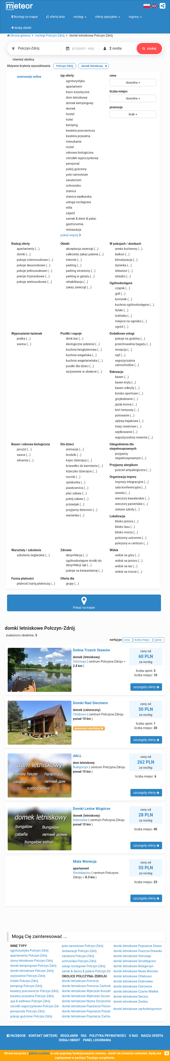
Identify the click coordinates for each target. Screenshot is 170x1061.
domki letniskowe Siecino (130, 996)
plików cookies (39, 1053)
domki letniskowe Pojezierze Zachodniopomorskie (96, 1016)
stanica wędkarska (75, 196)
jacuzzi (21, 449)
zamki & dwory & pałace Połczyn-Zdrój (88, 971)
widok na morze (126, 571)
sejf (117, 355)
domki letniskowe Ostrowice (132, 986)
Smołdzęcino (82, 873)
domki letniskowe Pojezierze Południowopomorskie (97, 1011)
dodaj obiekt (69, 1040)
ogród (119, 326)
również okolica (20, 59)
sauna (21, 455)
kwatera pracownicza (77, 130)
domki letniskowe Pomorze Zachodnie (88, 986)
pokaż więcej (70, 235)
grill (117, 293)
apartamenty (25, 249)
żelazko (120, 276)
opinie (158, 639)
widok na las (123, 566)
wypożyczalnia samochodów (124, 362)
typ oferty (67, 75)
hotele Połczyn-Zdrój (24, 981)
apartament (71, 86)
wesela (120, 493)
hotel (66, 119)
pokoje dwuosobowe (31, 265)
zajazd (67, 213)
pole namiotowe (74, 174)
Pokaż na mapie (84, 602)
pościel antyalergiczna (130, 470)
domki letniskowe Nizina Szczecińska (87, 1001)
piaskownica (74, 488)
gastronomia (71, 224)
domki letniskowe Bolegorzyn (133, 966)
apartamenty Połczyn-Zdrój (28, 955)
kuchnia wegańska (78, 355)
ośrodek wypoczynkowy (79, 158)
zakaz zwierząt (75, 287)
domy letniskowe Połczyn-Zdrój (31, 960)
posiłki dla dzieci (77, 366)
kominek (121, 299)
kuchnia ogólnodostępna (132, 304)
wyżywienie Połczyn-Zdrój (27, 976)
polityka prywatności (107, 1035)
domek (67, 108)
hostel (67, 114)
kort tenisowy (124, 410)
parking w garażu (77, 276)
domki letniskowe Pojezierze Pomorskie (89, 1006)
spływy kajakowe (126, 421)
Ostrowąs (79, 661)
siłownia (22, 460)
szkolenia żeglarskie (30, 555)
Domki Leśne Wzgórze (91, 808)
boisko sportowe (126, 393)
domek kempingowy (76, 103)
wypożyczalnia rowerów (131, 437)
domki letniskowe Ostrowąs (132, 956)
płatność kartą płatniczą (33, 583)
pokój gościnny (73, 169)
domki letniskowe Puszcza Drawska (137, 951)
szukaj (149, 48)
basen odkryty (124, 388)
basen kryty (123, 382)
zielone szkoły (125, 509)
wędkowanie (123, 432)
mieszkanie (71, 141)
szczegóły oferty (146, 687)
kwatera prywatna (75, 136)
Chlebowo (80, 714)
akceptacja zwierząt (79, 249)
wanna (21, 344)
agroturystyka (72, 81)
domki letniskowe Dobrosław (133, 981)
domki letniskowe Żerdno (130, 1001)
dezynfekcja (74, 555)
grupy (69, 583)
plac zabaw (73, 493)
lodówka (121, 315)
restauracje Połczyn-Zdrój (79, 951)
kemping (69, 125)
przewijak (72, 504)
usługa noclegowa (75, 202)
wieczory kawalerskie (129, 498)
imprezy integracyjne (129, 482)
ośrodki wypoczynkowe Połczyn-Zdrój (36, 1006)
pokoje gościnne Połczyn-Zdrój (31, 1016)
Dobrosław (80, 820)
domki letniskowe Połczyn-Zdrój (32, 971)
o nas (133, 1035)
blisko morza (124, 532)
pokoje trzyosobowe (30, 276)
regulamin (69, 1035)
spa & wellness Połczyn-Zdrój (30, 1001)
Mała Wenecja (85, 861)
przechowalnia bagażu (130, 344)
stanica (68, 191)
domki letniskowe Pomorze (80, 981)
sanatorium (71, 180)
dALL (77, 755)
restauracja (70, 229)
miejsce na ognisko (128, 321)
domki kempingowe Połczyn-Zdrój (33, 965)
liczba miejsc (119, 91)
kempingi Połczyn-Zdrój (26, 986)
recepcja (121, 349)
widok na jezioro (126, 560)
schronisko (70, 185)
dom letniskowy (74, 97)
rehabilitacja (74, 282)
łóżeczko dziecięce (78, 471)
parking (71, 265)
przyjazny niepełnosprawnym (128, 455)
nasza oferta (152, 1035)
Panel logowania (97, 1040)
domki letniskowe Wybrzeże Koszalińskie (90, 991)
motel (67, 147)
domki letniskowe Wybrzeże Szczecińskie (90, 996)
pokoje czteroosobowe (32, 260)
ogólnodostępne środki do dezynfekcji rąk (81, 562)
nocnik (70, 477)
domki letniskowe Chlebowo (132, 976)
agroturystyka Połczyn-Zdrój (29, 950)
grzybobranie (124, 399)
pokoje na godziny (127, 338)
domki (21, 254)
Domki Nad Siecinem (90, 703)
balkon (120, 254)
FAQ (83, 1035)
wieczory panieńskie (129, 504)
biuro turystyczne (75, 92)
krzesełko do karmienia (81, 466)
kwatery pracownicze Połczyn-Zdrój (34, 991)
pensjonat (70, 163)
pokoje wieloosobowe (31, 282)
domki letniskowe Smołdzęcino (134, 961)
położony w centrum (129, 543)
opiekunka (72, 482)
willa (66, 207)
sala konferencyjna (128, 487)
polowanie (122, 415)
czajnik (120, 288)
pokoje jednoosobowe (31, 271)
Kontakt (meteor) (43, 1035)
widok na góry (124, 555)
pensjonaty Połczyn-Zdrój (27, 1011)
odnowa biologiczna (76, 152)
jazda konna (123, 404)
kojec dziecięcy (76, 460)
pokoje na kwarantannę (81, 570)
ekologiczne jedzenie (80, 344)
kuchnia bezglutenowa (81, 349)
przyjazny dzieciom (78, 510)
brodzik (70, 455)
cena (113, 75)
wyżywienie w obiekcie (81, 371)
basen (119, 377)
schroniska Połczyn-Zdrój (79, 961)
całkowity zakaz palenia (82, 254)
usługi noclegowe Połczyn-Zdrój (83, 966)
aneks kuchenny (126, 249)
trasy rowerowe (125, 426)
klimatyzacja (123, 260)
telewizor (121, 271)
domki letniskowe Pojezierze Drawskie (139, 946)
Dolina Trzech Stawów (91, 650)
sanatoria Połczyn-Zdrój (78, 956)
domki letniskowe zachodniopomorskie (140, 1009)
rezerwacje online (26, 76)
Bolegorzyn (80, 767)
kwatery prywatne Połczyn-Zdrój (32, 996)
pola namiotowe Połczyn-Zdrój (82, 946)
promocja (116, 107)
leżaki (119, 310)
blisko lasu (122, 527)
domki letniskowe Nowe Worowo (135, 971)
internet (71, 260)
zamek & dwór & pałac (78, 218)
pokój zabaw (74, 499)
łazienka (121, 265)
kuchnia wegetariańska (81, 360)
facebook (16, 1035)
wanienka (72, 515)
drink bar (71, 338)
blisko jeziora (124, 521)
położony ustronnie (128, 538)
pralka (21, 338)
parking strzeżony (77, 271)
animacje (72, 449)
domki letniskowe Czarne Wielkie (135, 991)
